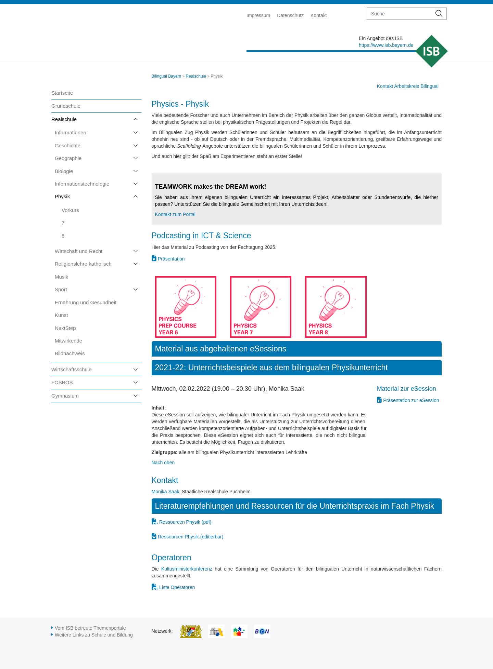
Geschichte (67, 145)
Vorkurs (70, 210)
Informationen (70, 132)
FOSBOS (62, 382)
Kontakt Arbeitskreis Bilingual (408, 86)
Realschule (64, 119)
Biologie (64, 171)
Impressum (258, 15)
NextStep (65, 328)
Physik (62, 196)
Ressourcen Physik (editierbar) (190, 536)
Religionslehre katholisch (83, 264)
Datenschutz (290, 15)
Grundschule (65, 106)
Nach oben (163, 462)
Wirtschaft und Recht (78, 251)
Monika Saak (165, 491)
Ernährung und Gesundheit (85, 302)
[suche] (399, 13)
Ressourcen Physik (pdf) (185, 522)
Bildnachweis (70, 353)
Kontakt (319, 15)
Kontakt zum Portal (175, 214)
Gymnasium (65, 396)
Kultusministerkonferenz (186, 569)
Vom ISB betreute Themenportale (90, 628)
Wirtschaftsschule (71, 369)
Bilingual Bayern (166, 76)
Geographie (68, 158)
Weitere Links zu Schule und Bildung (94, 635)
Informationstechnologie (82, 184)
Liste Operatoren (177, 587)
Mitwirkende (68, 341)
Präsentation (171, 259)
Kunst (61, 315)
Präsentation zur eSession (411, 400)
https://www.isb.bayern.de (386, 45)
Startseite (62, 93)
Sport (61, 289)
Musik (61, 277)
